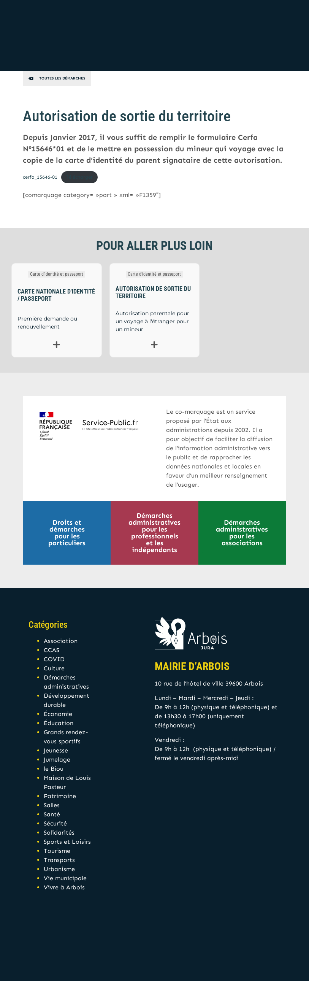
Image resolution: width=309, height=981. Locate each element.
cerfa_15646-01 (40, 177)
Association (61, 640)
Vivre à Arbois (64, 887)
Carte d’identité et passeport (56, 274)
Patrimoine (60, 796)
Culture (54, 668)
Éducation (58, 723)
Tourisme (57, 850)
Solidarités (59, 832)
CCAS (51, 650)
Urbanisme (59, 869)
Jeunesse (56, 750)
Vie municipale (65, 878)
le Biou (53, 768)
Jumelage (57, 759)
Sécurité (55, 823)
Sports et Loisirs (67, 841)
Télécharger (79, 177)
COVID (54, 659)
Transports (59, 860)
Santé (52, 814)
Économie (58, 713)
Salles (52, 805)
